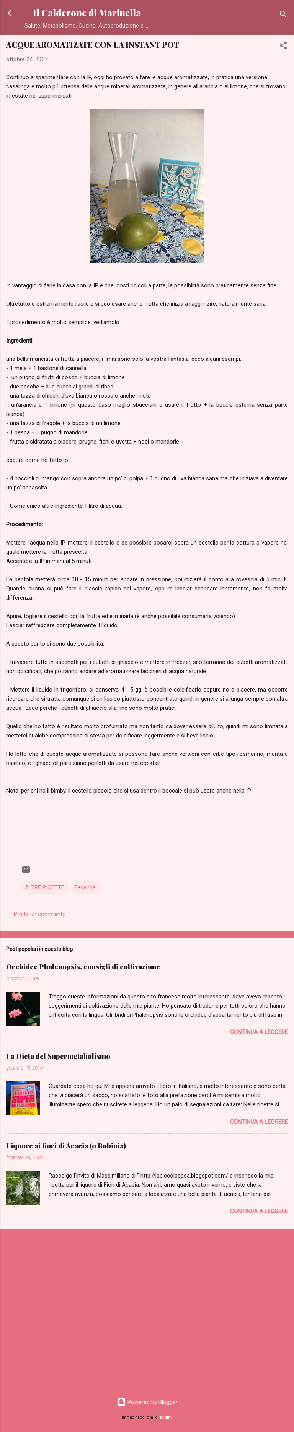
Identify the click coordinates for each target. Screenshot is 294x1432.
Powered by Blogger (147, 1402)
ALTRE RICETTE (44, 887)
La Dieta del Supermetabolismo (58, 1056)
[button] (283, 47)
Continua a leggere (259, 1032)
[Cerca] (283, 15)
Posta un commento (40, 914)
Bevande (85, 887)
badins (166, 1417)
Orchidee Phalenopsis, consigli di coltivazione (83, 966)
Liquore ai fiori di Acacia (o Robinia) (66, 1145)
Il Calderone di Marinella (87, 13)
